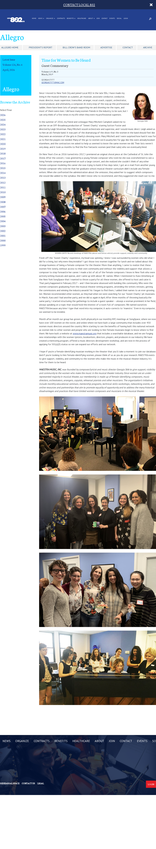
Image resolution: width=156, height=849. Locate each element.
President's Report (40, 47)
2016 (3, 163)
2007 (3, 206)
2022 (3, 134)
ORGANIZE (49, 18)
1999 (3, 245)
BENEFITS (70, 18)
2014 (3, 173)
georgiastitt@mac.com (53, 82)
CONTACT (104, 18)
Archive (147, 47)
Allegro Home (9, 47)
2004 (3, 221)
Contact (128, 47)
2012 (3, 182)
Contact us (28, 783)
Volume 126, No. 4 (12, 64)
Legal (40, 783)
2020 (3, 144)
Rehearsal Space (9, 783)
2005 (3, 216)
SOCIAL (119, 18)
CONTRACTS (61, 18)
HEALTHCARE (81, 18)
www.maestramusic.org (84, 333)
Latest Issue (9, 59)
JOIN (98, 18)
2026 (3, 115)
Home (34, 18)
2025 (3, 120)
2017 (3, 158)
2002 (3, 231)
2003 (3, 226)
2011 (3, 187)
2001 (3, 235)
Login (151, 784)
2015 (3, 168)
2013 (3, 177)
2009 (3, 197)
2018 (3, 153)
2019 (3, 148)
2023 (3, 129)
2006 (3, 211)
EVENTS (112, 18)
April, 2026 (9, 70)
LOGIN (126, 18)
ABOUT (90, 18)
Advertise (106, 47)
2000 (3, 240)
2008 (3, 202)
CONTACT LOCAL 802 (79, 4)
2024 (3, 124)
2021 (3, 139)
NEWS (40, 18)
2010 (3, 192)
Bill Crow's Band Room (76, 47)
